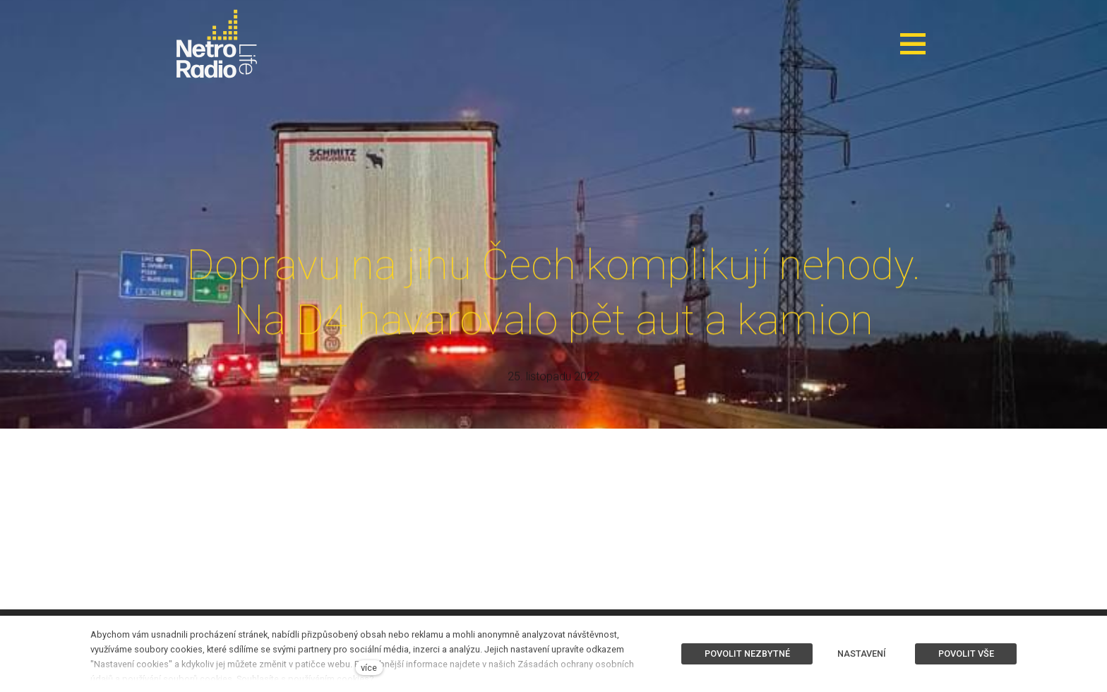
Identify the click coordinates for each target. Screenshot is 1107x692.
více (369, 667)
